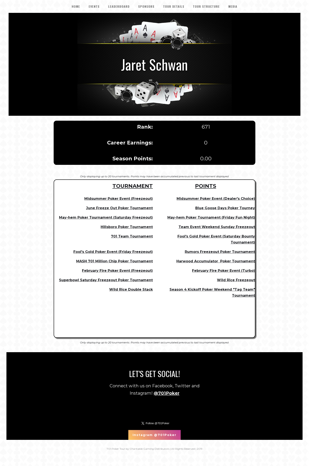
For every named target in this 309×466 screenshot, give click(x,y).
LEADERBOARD (119, 6)
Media (232, 6)
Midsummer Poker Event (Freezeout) (118, 199)
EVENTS (94, 6)
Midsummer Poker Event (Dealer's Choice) (216, 199)
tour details (173, 6)
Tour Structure (206, 6)
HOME (76, 6)
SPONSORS (146, 6)
